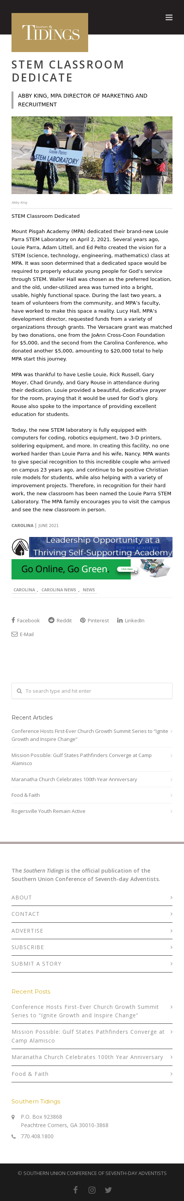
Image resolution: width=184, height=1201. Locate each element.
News (89, 589)
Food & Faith (26, 794)
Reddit (60, 620)
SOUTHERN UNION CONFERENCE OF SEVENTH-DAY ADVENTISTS (95, 1173)
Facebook (26, 620)
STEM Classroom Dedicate (68, 71)
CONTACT (26, 913)
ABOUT (22, 897)
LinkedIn (131, 620)
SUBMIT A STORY (36, 963)
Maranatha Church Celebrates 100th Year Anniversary (74, 779)
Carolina (24, 589)
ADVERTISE (27, 930)
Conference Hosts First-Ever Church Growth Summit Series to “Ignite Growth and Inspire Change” (90, 735)
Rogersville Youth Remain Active (48, 811)
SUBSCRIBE (28, 947)
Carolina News (58, 589)
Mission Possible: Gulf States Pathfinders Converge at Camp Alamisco (82, 759)
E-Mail (23, 634)
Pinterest (94, 620)
